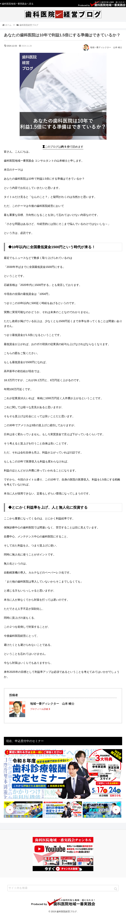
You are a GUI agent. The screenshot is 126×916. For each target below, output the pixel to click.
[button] (116, 889)
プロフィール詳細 (40, 709)
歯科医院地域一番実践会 (16, 3)
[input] (63, 888)
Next (116, 809)
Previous (9, 809)
